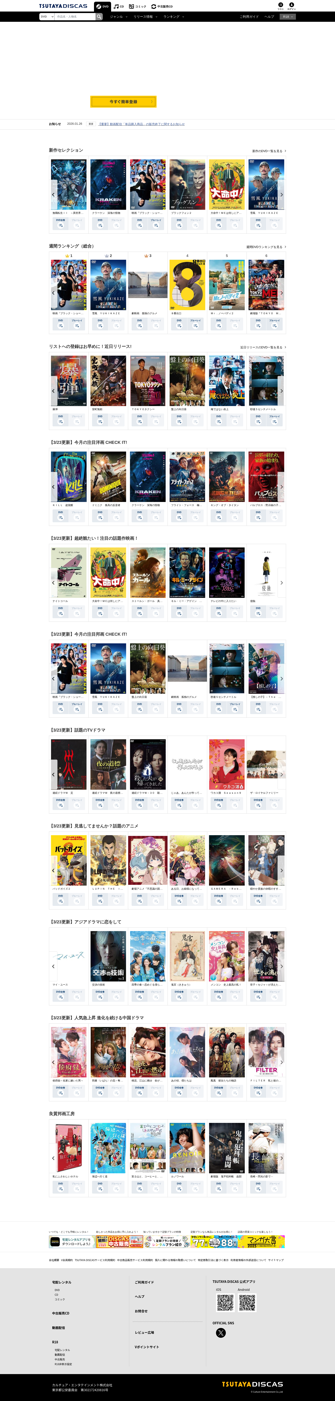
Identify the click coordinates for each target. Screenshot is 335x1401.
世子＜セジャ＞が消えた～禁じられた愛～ (274, 984)
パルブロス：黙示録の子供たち (268, 505)
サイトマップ (276, 1260)
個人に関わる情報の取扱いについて (175, 1260)
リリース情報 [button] (143, 16)
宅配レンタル (62, 1350)
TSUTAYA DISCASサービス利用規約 (95, 1260)
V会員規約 (67, 1260)
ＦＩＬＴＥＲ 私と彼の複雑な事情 (270, 1080)
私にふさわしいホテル (65, 1176)
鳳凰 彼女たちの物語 (223, 1080)
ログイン (291, 9)
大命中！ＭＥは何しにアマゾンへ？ (231, 212)
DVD (106, 6)
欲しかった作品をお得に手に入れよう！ (117, 1232)
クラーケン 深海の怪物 (106, 212)
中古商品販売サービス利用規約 (135, 1260)
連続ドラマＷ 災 (63, 792)
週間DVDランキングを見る (264, 247)
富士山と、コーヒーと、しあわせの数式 (155, 1176)
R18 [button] (286, 16)
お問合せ (141, 1311)
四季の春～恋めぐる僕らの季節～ (151, 984)
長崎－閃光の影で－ (261, 1176)
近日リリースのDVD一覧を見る (261, 347)
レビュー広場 (144, 1332)
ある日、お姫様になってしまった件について (196, 888)
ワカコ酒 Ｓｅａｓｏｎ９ (226, 792)
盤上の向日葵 (179, 409)
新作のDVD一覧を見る (267, 151)
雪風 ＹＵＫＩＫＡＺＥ (264, 212)
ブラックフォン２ (181, 212)
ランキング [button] (171, 16)
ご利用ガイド (249, 16)
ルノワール (177, 1176)
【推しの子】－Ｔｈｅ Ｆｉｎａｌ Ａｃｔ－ (277, 696)
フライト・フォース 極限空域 (189, 505)
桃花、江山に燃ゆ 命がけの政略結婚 (153, 1080)
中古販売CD (165, 6)
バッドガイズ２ (62, 888)
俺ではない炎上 (220, 409)
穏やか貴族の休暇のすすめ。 (267, 888)
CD (122, 6)
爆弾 (55, 409)
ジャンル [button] (116, 16)
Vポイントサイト (147, 1347)
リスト (281, 9)
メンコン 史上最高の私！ (226, 984)
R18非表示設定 (63, 1364)
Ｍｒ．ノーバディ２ (222, 313)
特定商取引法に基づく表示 (213, 1260)
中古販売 (60, 1359)
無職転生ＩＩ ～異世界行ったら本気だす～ (78, 212)
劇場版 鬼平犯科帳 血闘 (226, 1176)
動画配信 (58, 1327)
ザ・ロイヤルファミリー (264, 792)
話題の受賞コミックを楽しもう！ (255, 1232)
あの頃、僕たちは (181, 1080)
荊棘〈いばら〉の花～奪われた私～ (112, 1080)
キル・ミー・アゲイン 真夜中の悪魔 (193, 601)
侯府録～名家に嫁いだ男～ (68, 1080)
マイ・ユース (60, 984)
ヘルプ (269, 16)
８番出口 (176, 313)
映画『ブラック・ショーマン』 (150, 212)
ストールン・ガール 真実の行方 (151, 601)
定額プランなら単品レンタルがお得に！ (212, 1232)
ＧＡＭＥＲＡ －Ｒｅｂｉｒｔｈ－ (231, 888)
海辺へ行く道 (99, 1176)
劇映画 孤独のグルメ (144, 313)
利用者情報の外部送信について (248, 1260)
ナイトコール (60, 601)
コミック (140, 6)
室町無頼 (97, 409)
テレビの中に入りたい (223, 601)
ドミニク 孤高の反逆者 (106, 505)
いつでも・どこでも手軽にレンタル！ (69, 1232)
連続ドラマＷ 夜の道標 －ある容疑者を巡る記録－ (123, 792)
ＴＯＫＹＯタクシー (143, 409)
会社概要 (54, 1260)
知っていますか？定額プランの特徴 (162, 1232)
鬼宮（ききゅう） (181, 984)
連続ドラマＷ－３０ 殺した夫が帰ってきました (160, 792)
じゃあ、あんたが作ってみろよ (189, 792)
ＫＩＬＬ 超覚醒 (63, 505)
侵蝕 (252, 601)
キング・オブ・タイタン (225, 505)
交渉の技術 (98, 984)
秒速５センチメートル (263, 409)
